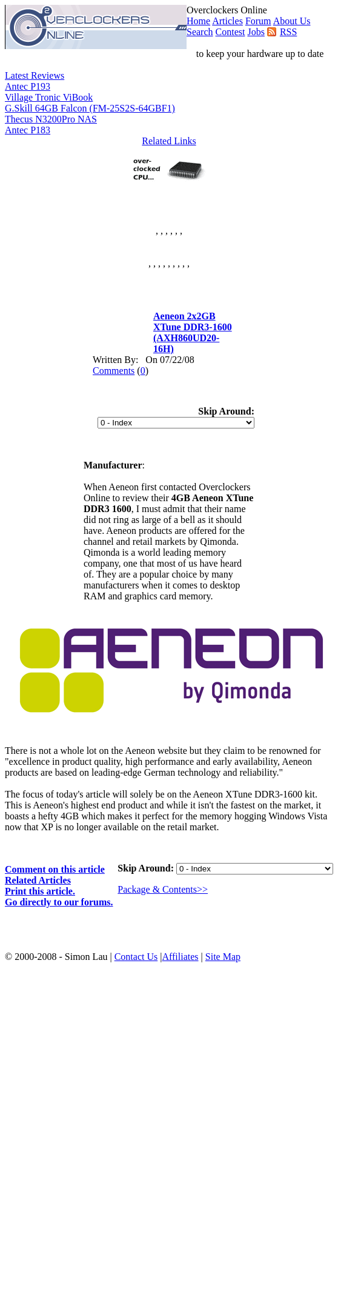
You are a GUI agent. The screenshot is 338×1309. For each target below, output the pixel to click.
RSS (288, 32)
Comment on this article (55, 869)
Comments (113, 370)
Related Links (169, 141)
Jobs (255, 32)
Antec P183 (27, 130)
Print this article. (40, 891)
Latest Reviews (34, 75)
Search (200, 32)
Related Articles (38, 880)
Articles (227, 21)
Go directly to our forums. (59, 902)
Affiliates (180, 956)
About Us (292, 21)
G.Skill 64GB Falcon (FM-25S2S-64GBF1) (90, 108)
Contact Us (136, 956)
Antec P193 (27, 86)
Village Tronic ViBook (49, 97)
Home (198, 21)
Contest (230, 32)
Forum (258, 21)
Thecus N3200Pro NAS (51, 119)
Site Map (222, 956)
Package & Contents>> (163, 889)
